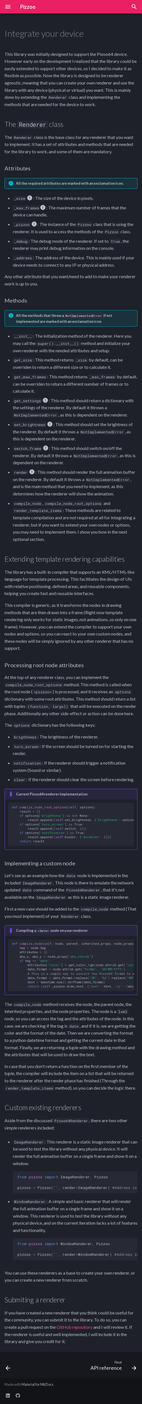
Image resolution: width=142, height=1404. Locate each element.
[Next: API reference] (112, 1367)
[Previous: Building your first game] (8, 1367)
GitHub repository (74, 1327)
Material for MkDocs (37, 1384)
